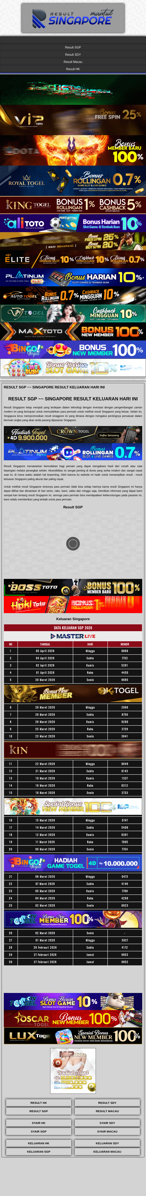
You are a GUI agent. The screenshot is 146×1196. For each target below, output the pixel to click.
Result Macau (73, 61)
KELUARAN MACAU (107, 1151)
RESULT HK (38, 1102)
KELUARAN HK (38, 1143)
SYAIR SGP (38, 1131)
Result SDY (73, 54)
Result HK (73, 69)
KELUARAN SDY (107, 1143)
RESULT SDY (107, 1102)
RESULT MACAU (107, 1111)
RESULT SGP (38, 1111)
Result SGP (73, 47)
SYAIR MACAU (107, 1131)
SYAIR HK (38, 1123)
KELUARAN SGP (38, 1151)
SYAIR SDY (107, 1123)
